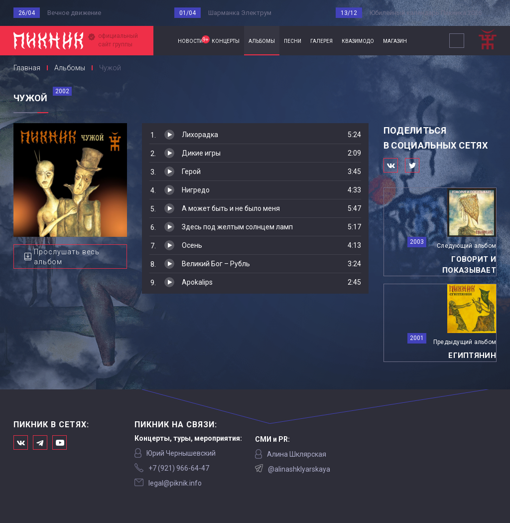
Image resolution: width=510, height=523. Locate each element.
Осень (192, 245)
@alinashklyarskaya (299, 469)
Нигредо (196, 190)
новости (192, 39)
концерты (226, 40)
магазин (395, 40)
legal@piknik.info (175, 483)
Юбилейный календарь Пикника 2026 (426, 12)
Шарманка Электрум (239, 12)
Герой (191, 171)
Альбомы (69, 68)
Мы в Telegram (40, 442)
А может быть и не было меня (231, 208)
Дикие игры (201, 153)
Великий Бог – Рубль (216, 264)
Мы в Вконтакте (20, 442)
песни (292, 40)
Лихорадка (200, 135)
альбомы (262, 40)
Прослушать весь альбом (67, 257)
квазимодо (358, 40)
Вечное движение (74, 12)
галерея (321, 40)
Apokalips (197, 282)
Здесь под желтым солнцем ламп (237, 227)
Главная (163, 40)
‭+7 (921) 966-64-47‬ (178, 468)
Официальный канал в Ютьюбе (59, 442)
